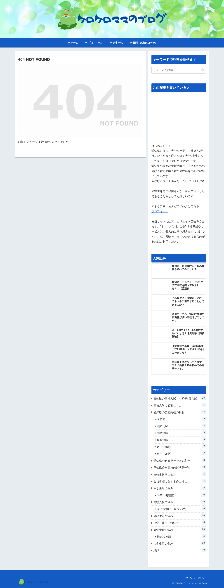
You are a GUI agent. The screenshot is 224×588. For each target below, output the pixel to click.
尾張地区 (181, 439)
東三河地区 (181, 453)
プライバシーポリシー (195, 578)
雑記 (179, 550)
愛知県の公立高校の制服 (179, 412)
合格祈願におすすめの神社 (179, 481)
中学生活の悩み (179, 488)
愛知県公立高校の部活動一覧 (179, 467)
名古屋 (181, 419)
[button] (202, 70)
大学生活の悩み (179, 543)
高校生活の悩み (179, 515)
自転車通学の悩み (179, 474)
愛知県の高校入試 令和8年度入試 (179, 398)
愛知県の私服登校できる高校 (179, 460)
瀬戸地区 (181, 426)
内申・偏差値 (181, 495)
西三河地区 (181, 446)
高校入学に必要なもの (179, 405)
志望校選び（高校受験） (181, 508)
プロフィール (159, 211)
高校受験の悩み (179, 502)
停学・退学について (179, 522)
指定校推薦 (181, 536)
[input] (178, 70)
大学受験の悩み (179, 529)
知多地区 (181, 432)
